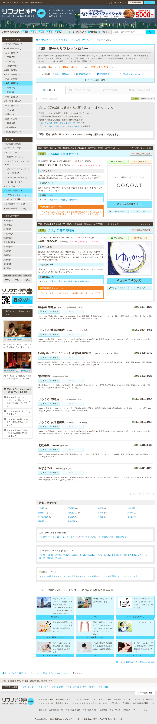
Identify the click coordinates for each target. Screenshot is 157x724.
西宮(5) (58, 555)
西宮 (49, 32)
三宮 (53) (10, 57)
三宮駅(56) (8, 220)
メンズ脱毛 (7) (13, 173)
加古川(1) (132, 555)
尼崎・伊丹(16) (11, 83)
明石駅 (41, 521)
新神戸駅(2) (8, 233)
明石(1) (107, 555)
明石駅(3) (7, 268)
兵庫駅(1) (7, 260)
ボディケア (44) (13, 199)
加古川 (58, 32)
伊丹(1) (82, 555)
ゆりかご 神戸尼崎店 (56, 230)
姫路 (25, 32)
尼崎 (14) (10, 87)
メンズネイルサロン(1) (49, 537)
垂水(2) (115, 555)
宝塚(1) (91, 555)
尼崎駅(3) (7, 255)
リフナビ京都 (57, 687)
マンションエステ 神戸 (127, 576)
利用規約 (126, 710)
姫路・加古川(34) (12, 119)
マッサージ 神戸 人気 (48, 576)
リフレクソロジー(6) (69, 537)
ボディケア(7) (86, 537)
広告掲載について (56, 710)
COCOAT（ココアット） (59, 154)
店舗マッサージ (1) (14, 157)
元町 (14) (10, 61)
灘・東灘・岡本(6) (12, 101)
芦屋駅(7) (7, 251)
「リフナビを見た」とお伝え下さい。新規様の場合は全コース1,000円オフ (70, 294)
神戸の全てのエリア (13, 44)
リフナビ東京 (88, 687)
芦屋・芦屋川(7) (11, 79)
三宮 (41, 32)
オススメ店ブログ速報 (102, 699)
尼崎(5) (75, 555)
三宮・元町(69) (11, 53)
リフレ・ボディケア (13, 190)
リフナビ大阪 (28, 687)
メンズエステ (10, 152)
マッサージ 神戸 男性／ (108, 576)
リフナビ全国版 (10, 687)
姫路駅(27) (8, 238)
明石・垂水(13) (11, 106)
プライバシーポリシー (142, 710)
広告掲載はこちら (130, 703)
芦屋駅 (130, 513)
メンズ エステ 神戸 (87, 576)
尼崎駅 (71, 517)
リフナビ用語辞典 (146, 699)
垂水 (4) (10, 114)
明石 (33, 32)
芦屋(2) (66, 555)
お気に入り (103, 32)
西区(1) (50, 558)
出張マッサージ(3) (12, 48)
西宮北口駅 (73, 513)
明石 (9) (10, 110)
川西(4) (99, 555)
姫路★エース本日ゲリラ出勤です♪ (63, 200)
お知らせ (42, 710)
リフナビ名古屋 (72, 687)
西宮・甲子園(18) (12, 74)
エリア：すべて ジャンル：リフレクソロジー (61, 126)
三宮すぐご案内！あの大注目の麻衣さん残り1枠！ (69, 281)
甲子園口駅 (43, 517)
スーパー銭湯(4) (101, 537)
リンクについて (101, 703)
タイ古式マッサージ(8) (14, 204)
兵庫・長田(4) (10, 70)
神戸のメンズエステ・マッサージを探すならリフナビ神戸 (80, 719)
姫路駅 (41, 513)
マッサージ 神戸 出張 (68, 576)
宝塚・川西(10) (11, 97)
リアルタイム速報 (46, 699)
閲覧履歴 (92, 32)
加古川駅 (72, 521)
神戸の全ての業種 (12, 144)
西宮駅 (100, 513)
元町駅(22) (8, 225)
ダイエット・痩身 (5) (15, 182)
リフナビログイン (90, 710)
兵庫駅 (100, 517)
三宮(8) (42, 555)
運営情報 (103, 710)
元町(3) (50, 555)
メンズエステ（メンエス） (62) (17, 163)
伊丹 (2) (10, 92)
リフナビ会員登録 (73, 710)
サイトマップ (115, 710)
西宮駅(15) (8, 247)
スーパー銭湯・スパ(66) (15, 208)
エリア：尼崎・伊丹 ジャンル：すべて (58, 123)
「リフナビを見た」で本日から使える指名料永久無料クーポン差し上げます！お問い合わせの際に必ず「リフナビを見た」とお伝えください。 (70, 213)
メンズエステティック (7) (17, 169)
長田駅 (130, 517)
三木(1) (58, 558)
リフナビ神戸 (42, 687)
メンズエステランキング (82, 703)
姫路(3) (123, 555)
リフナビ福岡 (102, 687)
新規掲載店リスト (63, 699)
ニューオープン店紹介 (81, 699)
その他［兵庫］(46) (13, 132)
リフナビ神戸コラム (77, 32)
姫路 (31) (10, 123)
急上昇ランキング (63, 703)
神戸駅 (100, 508)
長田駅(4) (7, 264)
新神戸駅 (131, 508)
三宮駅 (41, 508)
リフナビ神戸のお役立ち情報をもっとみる (135, 662)
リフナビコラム (130, 699)
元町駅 (71, 508)
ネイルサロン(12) (12, 186)
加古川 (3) (11, 127)
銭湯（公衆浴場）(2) (118, 537)
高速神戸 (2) (12, 66)
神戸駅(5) (7, 229)
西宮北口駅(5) (9, 242)
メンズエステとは (46, 703)
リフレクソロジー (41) (16, 195)
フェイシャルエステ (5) (16, 177)
